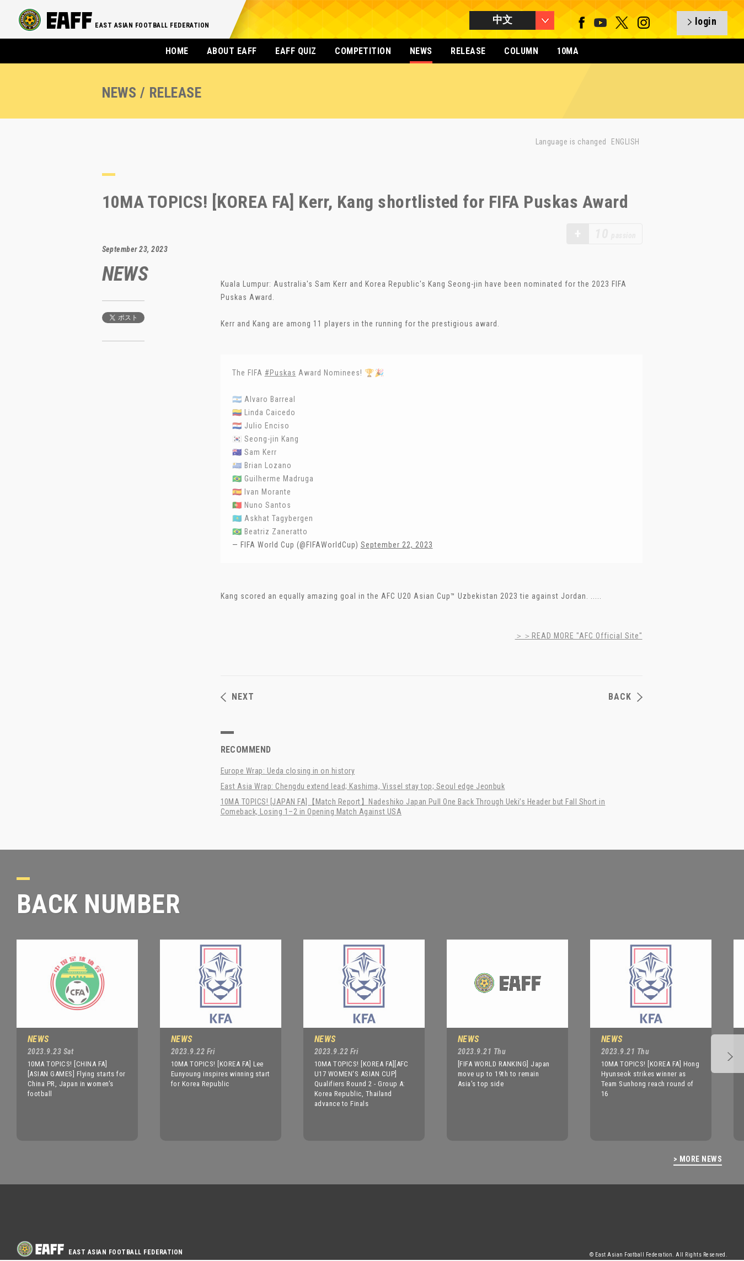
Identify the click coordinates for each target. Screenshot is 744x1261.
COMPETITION (363, 51)
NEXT (237, 697)
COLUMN (521, 51)
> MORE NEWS (697, 1159)
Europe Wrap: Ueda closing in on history (288, 770)
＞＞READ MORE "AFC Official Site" (579, 635)
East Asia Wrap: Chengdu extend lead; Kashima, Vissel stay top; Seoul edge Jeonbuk (363, 786)
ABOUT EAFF (232, 51)
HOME (177, 51)
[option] (69, 1040)
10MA (568, 51)
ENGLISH (625, 142)
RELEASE (468, 51)
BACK (625, 697)
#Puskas (280, 372)
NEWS (421, 51)
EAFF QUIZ (295, 51)
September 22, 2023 (397, 544)
